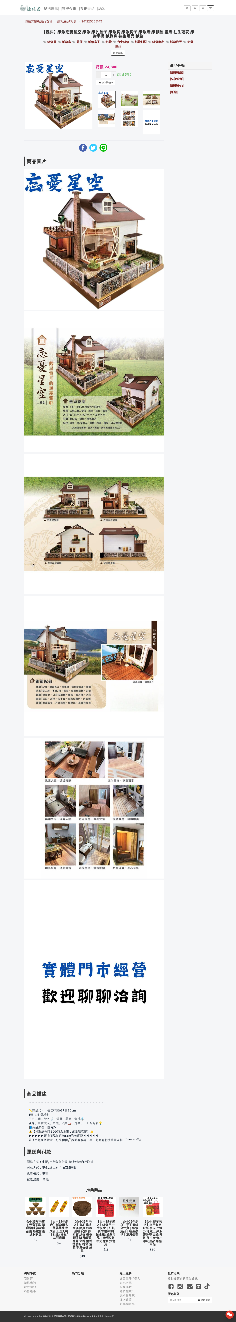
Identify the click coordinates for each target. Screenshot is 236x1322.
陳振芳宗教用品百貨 (38, 21)
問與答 (28, 1278)
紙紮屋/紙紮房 (66, 21)
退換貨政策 (127, 1295)
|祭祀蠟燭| (51, 8)
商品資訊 (118, 52)
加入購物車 (106, 82)
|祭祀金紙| (69, 8)
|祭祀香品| (87, 8)
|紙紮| (101, 8)
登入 (137, 1278)
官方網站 (30, 1287)
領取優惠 (204, 1300)
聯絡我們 (30, 1283)
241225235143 (91, 21)
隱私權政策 (127, 1291)
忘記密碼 (126, 1283)
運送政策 (126, 1299)
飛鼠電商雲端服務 (102, 1316)
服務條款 (126, 1287)
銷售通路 (30, 1291)
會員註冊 (126, 1278)
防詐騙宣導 (127, 1304)
